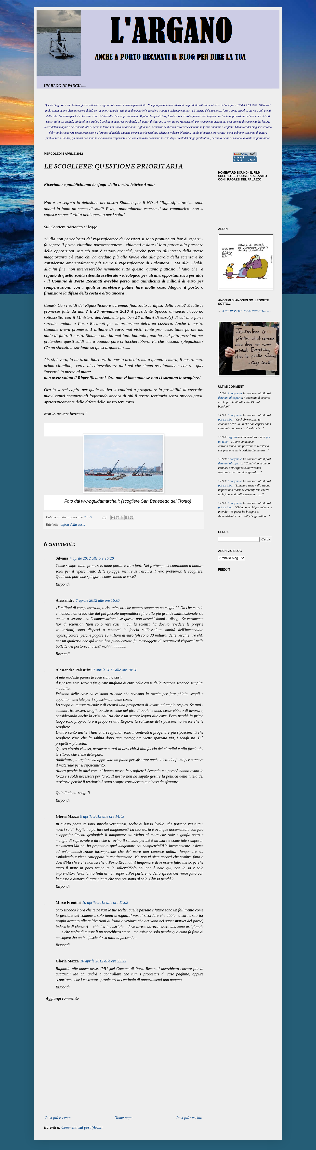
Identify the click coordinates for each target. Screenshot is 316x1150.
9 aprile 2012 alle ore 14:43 (102, 816)
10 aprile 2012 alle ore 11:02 (105, 902)
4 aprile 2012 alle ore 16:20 (92, 558)
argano (232, 437)
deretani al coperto (230, 397)
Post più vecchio (189, 1118)
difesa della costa (73, 524)
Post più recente (57, 1118)
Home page (123, 1118)
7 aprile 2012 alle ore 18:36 (115, 670)
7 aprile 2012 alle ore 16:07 (98, 600)
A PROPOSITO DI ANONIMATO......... (246, 311)
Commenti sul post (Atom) (82, 1127)
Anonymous (235, 393)
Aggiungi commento (62, 998)
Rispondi (63, 584)
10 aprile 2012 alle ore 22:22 (103, 961)
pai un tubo (225, 419)
